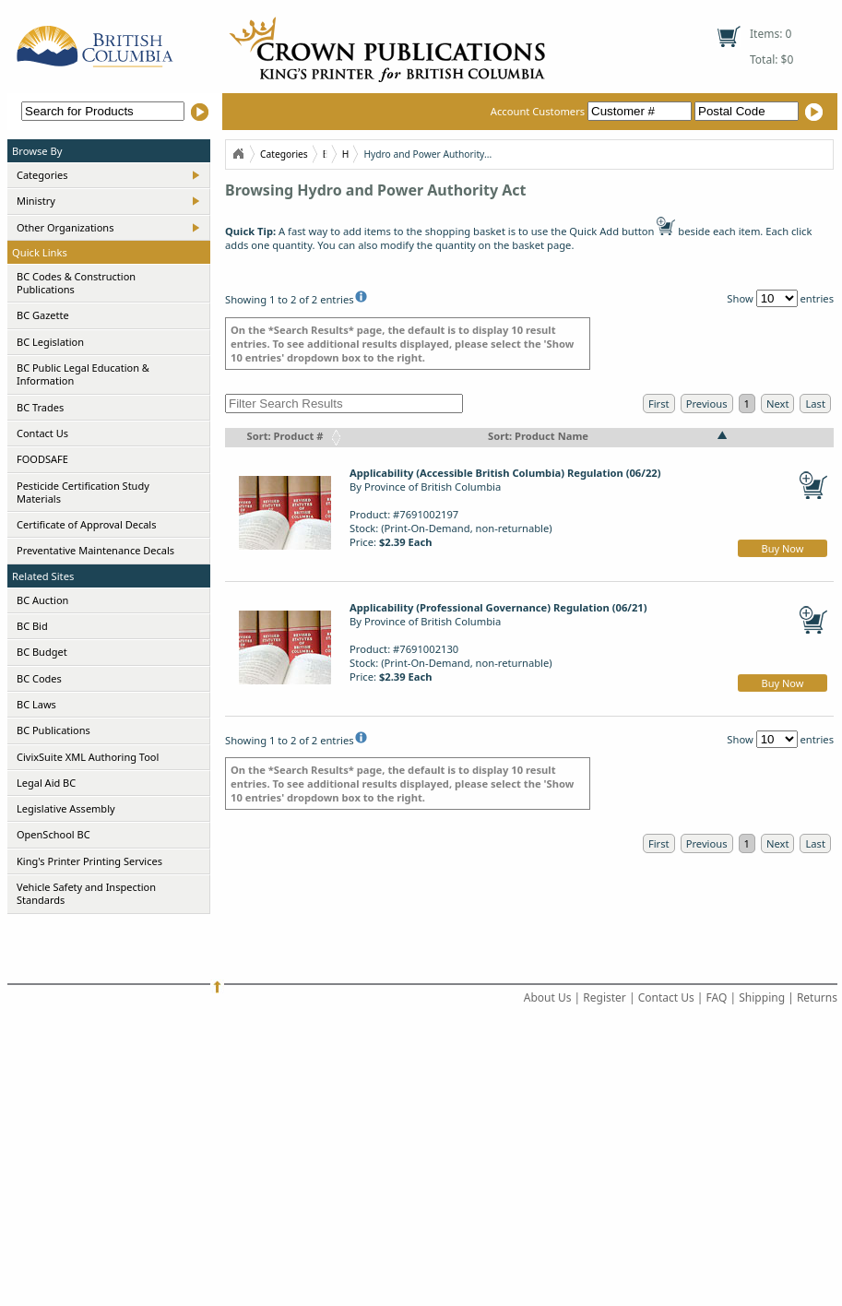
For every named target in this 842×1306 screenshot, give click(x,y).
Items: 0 (770, 34)
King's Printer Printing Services (89, 861)
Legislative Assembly (66, 808)
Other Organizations (65, 227)
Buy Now (783, 548)
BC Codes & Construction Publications (76, 282)
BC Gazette (43, 315)
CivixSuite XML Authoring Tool (88, 757)
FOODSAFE (42, 459)
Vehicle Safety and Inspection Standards (86, 893)
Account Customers (592, 111)
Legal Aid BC (46, 783)
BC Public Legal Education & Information (83, 374)
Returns (817, 997)
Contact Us (42, 433)
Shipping (762, 997)
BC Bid (32, 626)
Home (238, 154)
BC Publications (53, 730)
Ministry (36, 201)
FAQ (717, 997)
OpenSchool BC (53, 834)
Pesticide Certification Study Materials (83, 492)
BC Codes (39, 678)
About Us (548, 997)
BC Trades (40, 407)
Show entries (780, 298)
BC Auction (42, 600)
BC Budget (42, 652)
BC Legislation (50, 342)
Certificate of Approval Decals (86, 524)
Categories (42, 175)
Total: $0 (771, 59)
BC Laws (36, 704)
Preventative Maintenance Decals (95, 550)
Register (604, 997)
